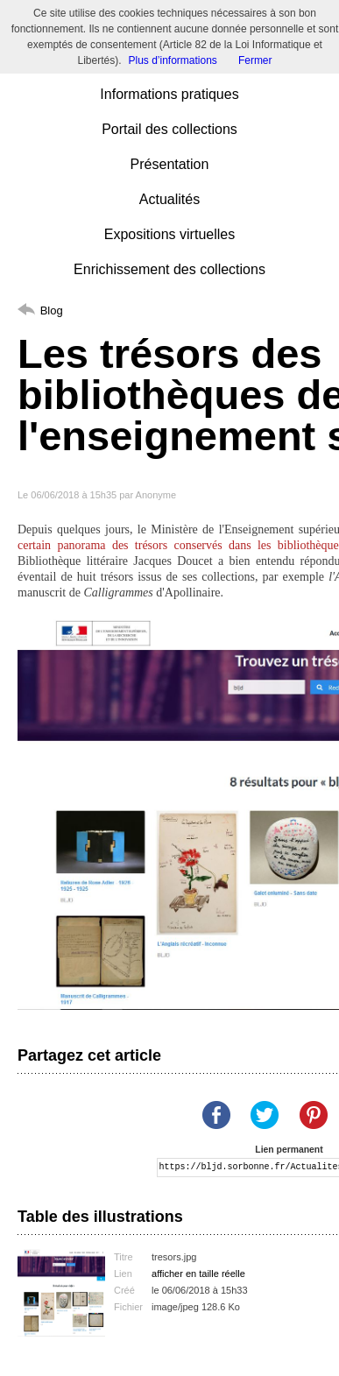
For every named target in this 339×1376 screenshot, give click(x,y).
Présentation (170, 164)
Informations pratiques (169, 94)
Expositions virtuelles (169, 234)
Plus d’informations (172, 60)
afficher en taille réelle (198, 1273)
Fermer (255, 60)
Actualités (169, 199)
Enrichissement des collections (169, 269)
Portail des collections (169, 129)
